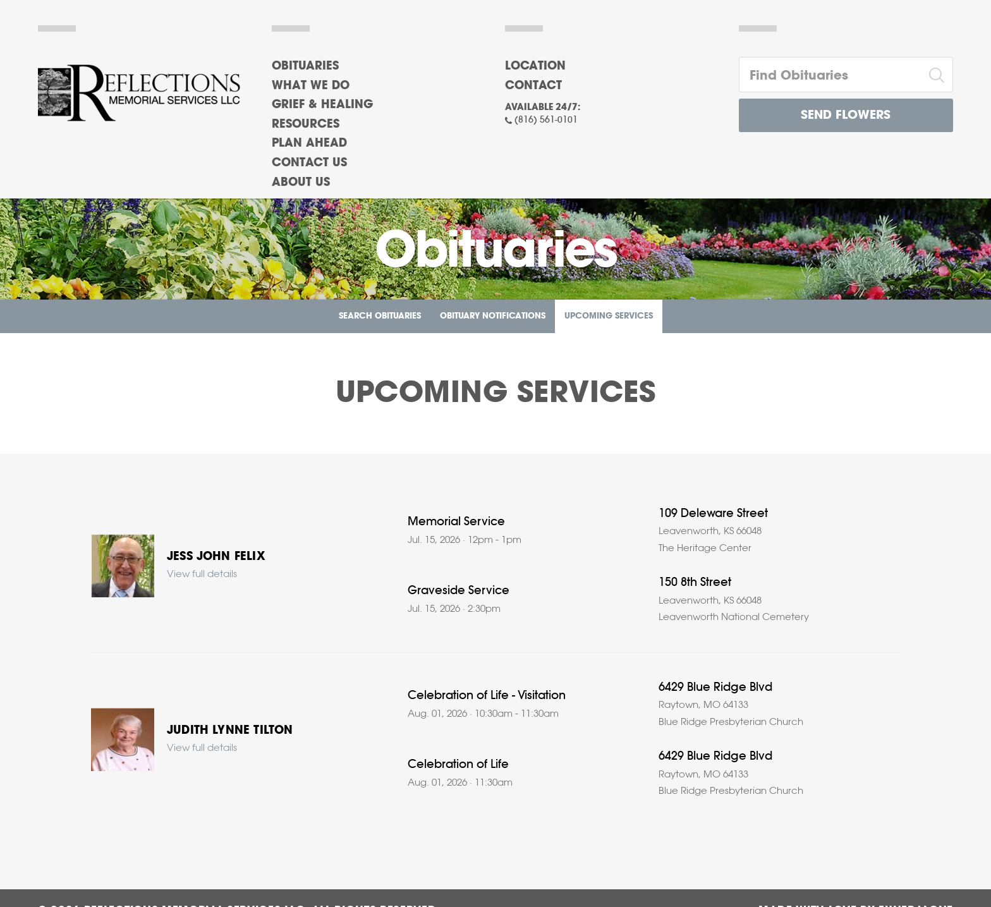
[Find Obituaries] (830, 74)
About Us (301, 182)
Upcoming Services (608, 316)
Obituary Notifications (492, 316)
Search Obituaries (380, 316)
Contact (533, 86)
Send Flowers (846, 115)
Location (535, 66)
